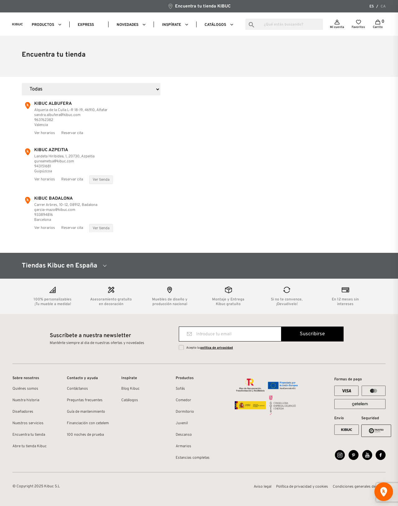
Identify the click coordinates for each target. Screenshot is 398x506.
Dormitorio (185, 411)
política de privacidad (216, 348)
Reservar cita (72, 133)
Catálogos (129, 400)
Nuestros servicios (28, 423)
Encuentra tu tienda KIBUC (199, 6)
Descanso (184, 434)
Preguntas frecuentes (85, 400)
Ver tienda (101, 179)
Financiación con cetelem (88, 423)
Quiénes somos (25, 388)
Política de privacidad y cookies (302, 486)
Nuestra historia (25, 400)
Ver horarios (44, 133)
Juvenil (182, 423)
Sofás (180, 388)
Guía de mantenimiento (86, 411)
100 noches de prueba (85, 434)
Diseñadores (22, 411)
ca (383, 6)
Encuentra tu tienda (28, 434)
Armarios (183, 446)
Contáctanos (77, 388)
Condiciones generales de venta (359, 486)
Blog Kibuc (130, 388)
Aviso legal (262, 486)
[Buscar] (284, 24)
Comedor (183, 400)
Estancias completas (193, 457)
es (371, 6)
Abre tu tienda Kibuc (29, 446)
